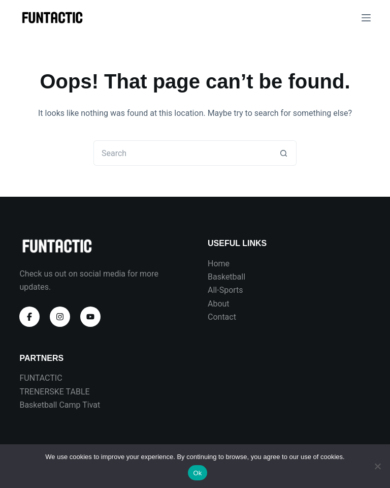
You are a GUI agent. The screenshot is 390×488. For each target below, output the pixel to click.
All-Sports (225, 290)
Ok (197, 473)
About (219, 304)
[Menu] (366, 17)
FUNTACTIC (40, 378)
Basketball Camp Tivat (59, 405)
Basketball (226, 277)
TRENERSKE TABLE (54, 391)
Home (219, 263)
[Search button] (284, 153)
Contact (222, 317)
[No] (377, 466)
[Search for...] (182, 153)
